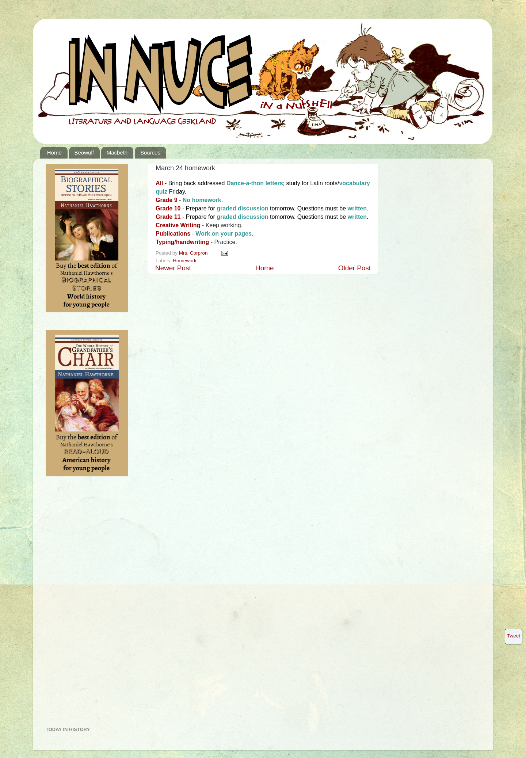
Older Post (354, 268)
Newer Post (173, 268)
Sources (150, 152)
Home (54, 152)
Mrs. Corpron (194, 253)
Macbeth (117, 152)
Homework (185, 260)
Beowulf (84, 152)
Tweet (513, 636)
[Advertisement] (75, 604)
